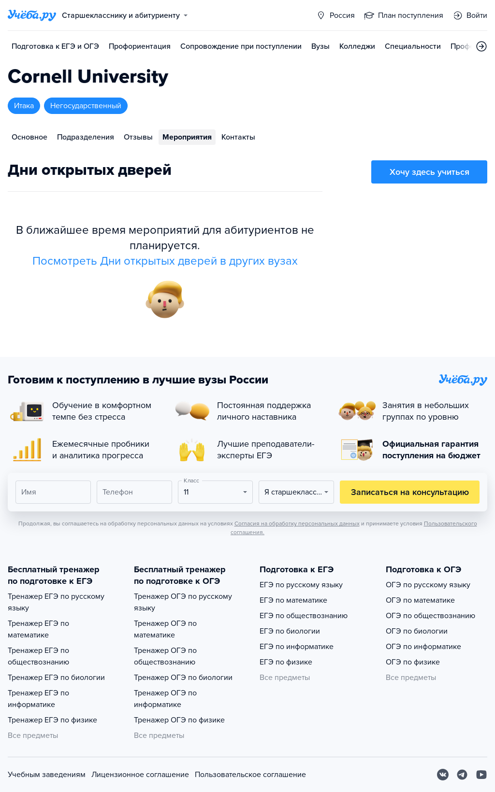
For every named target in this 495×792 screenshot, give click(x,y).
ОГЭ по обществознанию (430, 616)
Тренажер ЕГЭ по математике (38, 629)
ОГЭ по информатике (423, 646)
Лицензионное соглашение (140, 774)
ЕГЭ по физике (286, 662)
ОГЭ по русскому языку (428, 585)
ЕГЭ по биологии (290, 631)
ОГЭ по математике (420, 600)
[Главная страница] (32, 15)
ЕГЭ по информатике (297, 646)
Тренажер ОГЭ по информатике (165, 698)
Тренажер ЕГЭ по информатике (38, 698)
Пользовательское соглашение (250, 774)
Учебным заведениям (47, 774)
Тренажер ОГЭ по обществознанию (165, 656)
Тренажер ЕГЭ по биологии (56, 677)
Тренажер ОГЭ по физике (179, 720)
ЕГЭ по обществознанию (304, 616)
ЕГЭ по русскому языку (301, 585)
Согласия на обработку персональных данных (297, 523)
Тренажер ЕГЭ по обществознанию (38, 656)
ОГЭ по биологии (417, 631)
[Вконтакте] (443, 774)
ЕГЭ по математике (293, 600)
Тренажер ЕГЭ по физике (52, 720)
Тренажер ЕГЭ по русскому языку (56, 602)
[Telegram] (462, 774)
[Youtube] (481, 774)
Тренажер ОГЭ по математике (165, 629)
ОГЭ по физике (413, 662)
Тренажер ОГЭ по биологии (183, 677)
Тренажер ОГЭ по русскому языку (183, 602)
